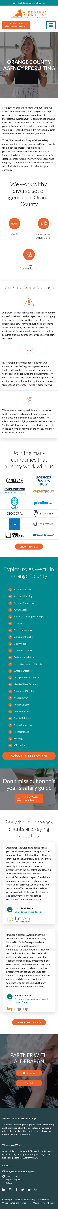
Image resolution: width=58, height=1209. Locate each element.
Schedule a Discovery (29, 756)
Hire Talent (29, 1073)
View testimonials (29, 546)
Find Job (29, 1083)
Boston (24, 1151)
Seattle (17, 1157)
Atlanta (6, 1151)
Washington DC (30, 1157)
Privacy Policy (47, 1202)
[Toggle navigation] (51, 25)
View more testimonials (29, 1022)
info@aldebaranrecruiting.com (31, 3)
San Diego (40, 1154)
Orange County (25, 1154)
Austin (15, 1151)
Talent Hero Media (30, 1202)
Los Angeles (46, 1151)
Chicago (34, 1151)
